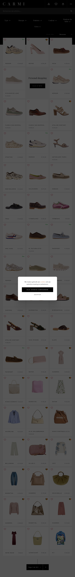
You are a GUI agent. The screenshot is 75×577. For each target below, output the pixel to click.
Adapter (37, 294)
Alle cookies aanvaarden (37, 289)
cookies (43, 282)
